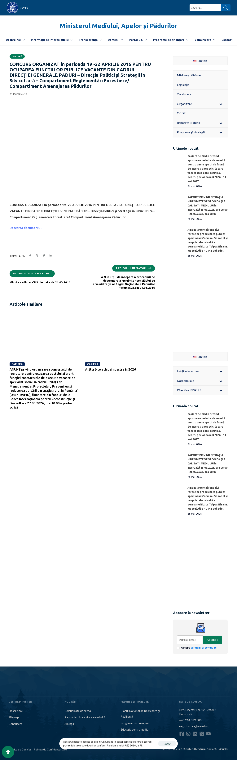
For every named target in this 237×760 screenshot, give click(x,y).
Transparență (90, 40)
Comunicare (205, 40)
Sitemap (14, 717)
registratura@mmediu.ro (194, 726)
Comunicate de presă (77, 710)
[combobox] (205, 7)
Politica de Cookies (20, 749)
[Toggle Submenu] (221, 104)
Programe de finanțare (170, 40)
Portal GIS (138, 40)
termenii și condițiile (204, 647)
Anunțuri (69, 723)
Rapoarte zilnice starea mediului (84, 717)
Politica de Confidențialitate (50, 749)
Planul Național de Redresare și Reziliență (140, 713)
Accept (199, 647)
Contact (227, 40)
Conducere (15, 723)
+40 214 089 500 (190, 720)
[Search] (225, 7)
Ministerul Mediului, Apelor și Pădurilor (119, 25)
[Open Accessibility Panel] (8, 752)
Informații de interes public (51, 40)
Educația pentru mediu (134, 729)
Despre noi (15, 40)
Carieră (17, 56)
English (200, 60)
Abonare (212, 639)
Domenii (115, 40)
